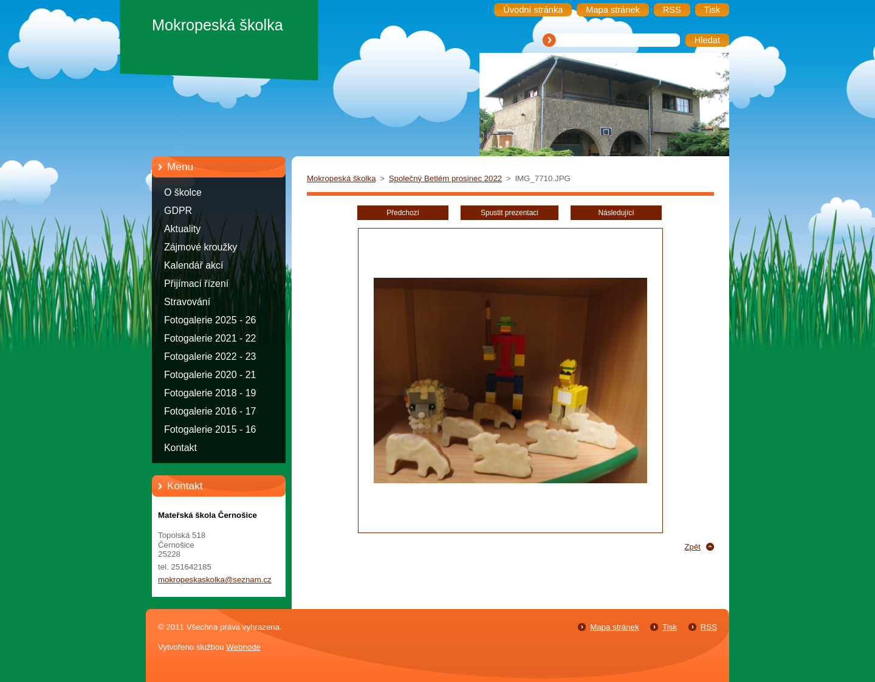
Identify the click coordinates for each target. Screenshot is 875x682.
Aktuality (182, 229)
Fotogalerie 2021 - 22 (210, 338)
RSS (709, 627)
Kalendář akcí (193, 265)
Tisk (669, 627)
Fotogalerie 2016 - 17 (210, 411)
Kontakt (180, 448)
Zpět (692, 546)
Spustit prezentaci (509, 212)
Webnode (243, 647)
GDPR (178, 210)
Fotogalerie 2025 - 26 (210, 320)
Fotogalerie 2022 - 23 (210, 356)
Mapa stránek (614, 627)
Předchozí (402, 212)
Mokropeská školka (341, 178)
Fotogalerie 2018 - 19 (210, 393)
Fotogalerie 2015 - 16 (210, 429)
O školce (183, 192)
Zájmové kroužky (200, 247)
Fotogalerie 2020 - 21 (210, 375)
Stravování (187, 302)
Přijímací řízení (196, 283)
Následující (616, 212)
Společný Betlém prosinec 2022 (446, 178)
